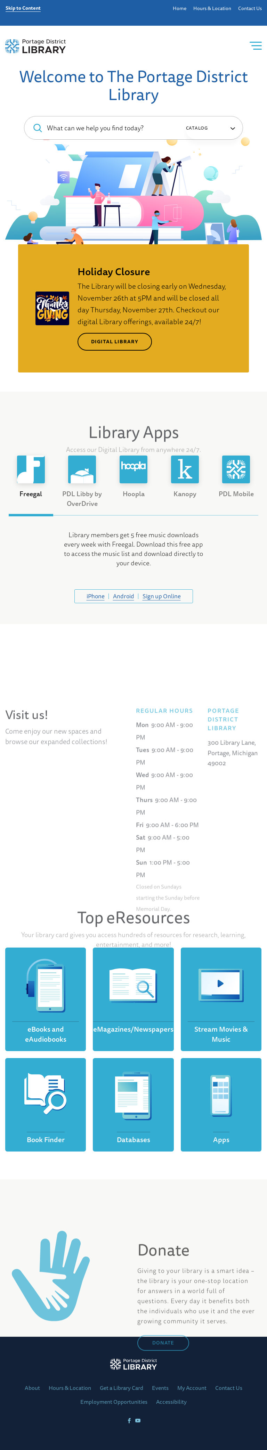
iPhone (96, 596)
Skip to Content (23, 8)
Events (160, 1387)
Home (179, 8)
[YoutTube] (138, 1421)
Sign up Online (162, 596)
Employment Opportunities (113, 1401)
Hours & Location (212, 8)
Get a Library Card (121, 1387)
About (32, 1387)
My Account (192, 1387)
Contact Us (250, 8)
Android (123, 596)
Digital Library (114, 341)
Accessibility (171, 1401)
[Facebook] (129, 1421)
